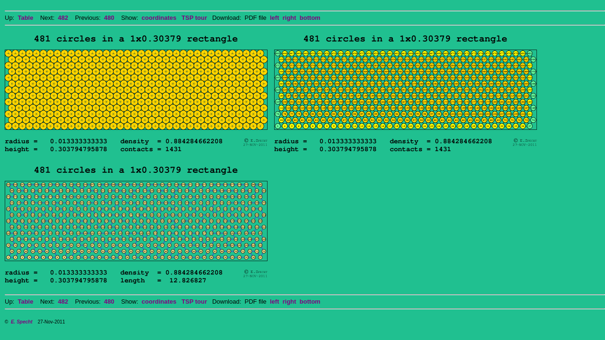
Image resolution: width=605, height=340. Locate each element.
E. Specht (22, 321)
